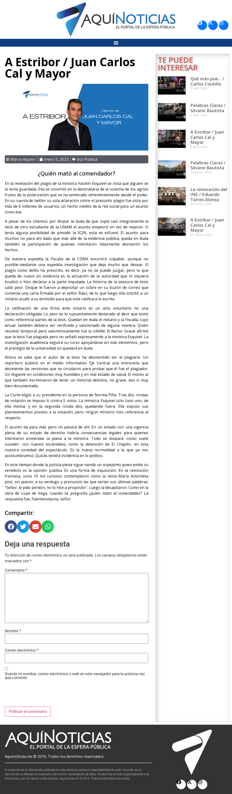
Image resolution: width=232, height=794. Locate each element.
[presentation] (41, 695)
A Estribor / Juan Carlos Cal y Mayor (207, 137)
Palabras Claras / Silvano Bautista (208, 107)
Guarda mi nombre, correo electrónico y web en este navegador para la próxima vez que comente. (75, 676)
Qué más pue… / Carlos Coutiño (207, 81)
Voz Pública (87, 159)
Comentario (16, 570)
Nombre (13, 631)
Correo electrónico (22, 650)
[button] (116, 43)
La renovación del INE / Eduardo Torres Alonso (208, 194)
